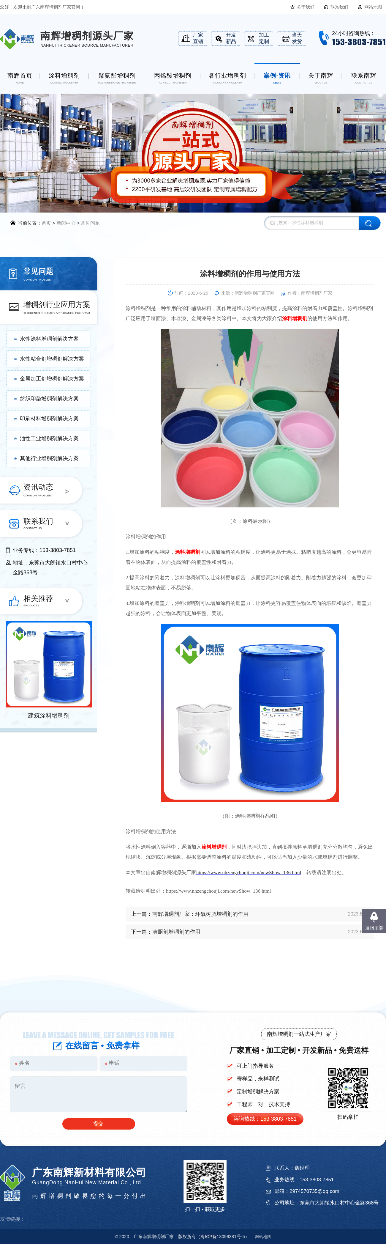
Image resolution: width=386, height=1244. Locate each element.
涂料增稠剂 (294, 318)
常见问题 (90, 223)
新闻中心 (65, 223)
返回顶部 (374, 927)
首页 (46, 223)
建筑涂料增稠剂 (48, 715)
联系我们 (339, 7)
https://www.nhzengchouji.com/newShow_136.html (248, 872)
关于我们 (305, 7)
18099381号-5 (222, 1236)
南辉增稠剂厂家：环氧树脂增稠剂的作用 (200, 914)
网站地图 (373, 7)
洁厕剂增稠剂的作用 (176, 932)
